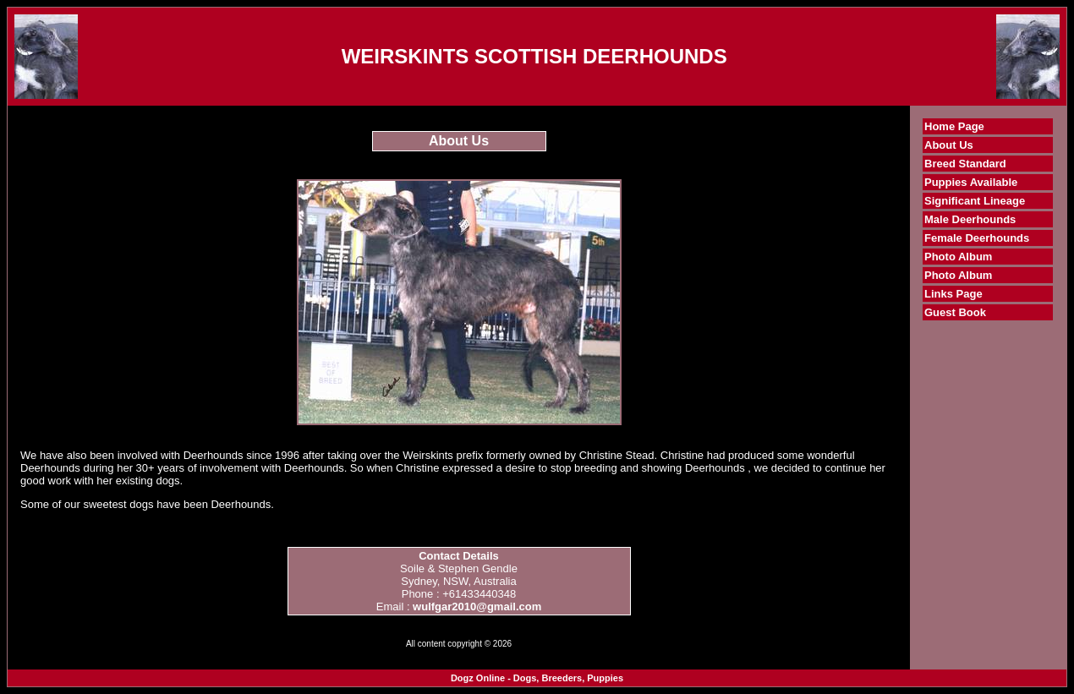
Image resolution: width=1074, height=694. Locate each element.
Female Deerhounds (976, 238)
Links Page (953, 293)
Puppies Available (970, 182)
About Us (948, 145)
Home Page (954, 126)
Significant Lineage (974, 200)
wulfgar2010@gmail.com (477, 606)
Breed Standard (965, 163)
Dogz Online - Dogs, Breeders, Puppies (537, 678)
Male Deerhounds (970, 219)
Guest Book (955, 312)
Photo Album (958, 256)
